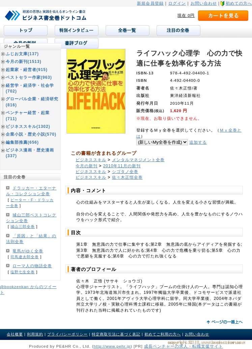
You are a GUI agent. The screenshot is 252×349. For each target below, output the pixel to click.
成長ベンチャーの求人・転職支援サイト (183, 346)
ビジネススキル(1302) (28, 126)
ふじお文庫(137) (22, 53)
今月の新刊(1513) (23, 61)
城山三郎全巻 (22, 226)
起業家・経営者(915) (27, 69)
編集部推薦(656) (22, 142)
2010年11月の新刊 (122, 166)
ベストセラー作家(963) (29, 77)
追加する (198, 142)
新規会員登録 (150, 3)
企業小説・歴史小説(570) (31, 134)
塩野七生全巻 (22, 272)
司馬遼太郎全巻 (24, 257)
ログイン (177, 3)
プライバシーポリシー (67, 334)
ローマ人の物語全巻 (32, 266)
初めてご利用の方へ (162, 334)
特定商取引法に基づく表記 (116, 334)
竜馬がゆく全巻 (27, 251)
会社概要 (15, 334)
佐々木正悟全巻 (127, 177)
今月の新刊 (86, 166)
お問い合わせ (204, 3)
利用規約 (35, 334)
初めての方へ (239, 3)
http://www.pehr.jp (112, 346)
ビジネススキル (91, 160)
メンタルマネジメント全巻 (138, 160)
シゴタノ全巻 (125, 171)
